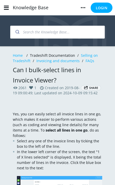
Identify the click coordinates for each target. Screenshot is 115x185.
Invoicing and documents (58, 60)
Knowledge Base (30, 7)
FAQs (90, 60)
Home (18, 55)
